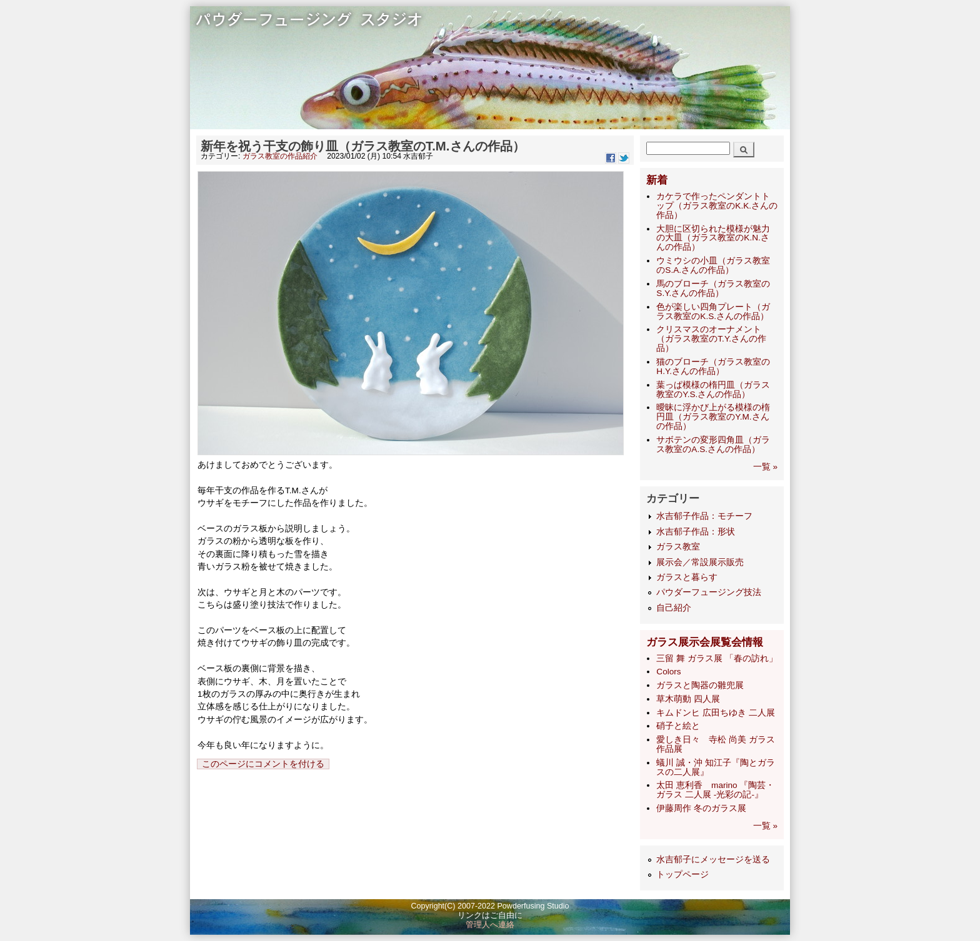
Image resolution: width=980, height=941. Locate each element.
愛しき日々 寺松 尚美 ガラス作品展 (715, 744)
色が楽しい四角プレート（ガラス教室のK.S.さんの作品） (713, 311)
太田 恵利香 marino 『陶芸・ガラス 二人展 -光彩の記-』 (715, 790)
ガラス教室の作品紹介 (280, 156)
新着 (657, 180)
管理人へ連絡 (490, 924)
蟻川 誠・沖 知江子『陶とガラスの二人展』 (715, 767)
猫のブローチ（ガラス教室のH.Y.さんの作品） (713, 366)
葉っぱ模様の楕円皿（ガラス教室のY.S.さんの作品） (713, 389)
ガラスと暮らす (687, 577)
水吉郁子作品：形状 (695, 531)
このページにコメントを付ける (263, 764)
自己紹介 (673, 608)
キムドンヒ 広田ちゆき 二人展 (715, 712)
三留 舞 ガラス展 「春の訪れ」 (716, 658)
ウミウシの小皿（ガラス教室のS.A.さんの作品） (713, 265)
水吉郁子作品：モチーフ (704, 516)
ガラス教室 (678, 546)
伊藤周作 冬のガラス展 (701, 808)
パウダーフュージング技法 (708, 592)
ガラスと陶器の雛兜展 (700, 685)
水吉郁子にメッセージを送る (713, 859)
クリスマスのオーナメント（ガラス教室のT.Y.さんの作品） (711, 339)
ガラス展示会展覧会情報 (704, 642)
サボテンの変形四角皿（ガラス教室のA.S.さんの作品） (713, 444)
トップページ (682, 874)
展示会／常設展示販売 (700, 562)
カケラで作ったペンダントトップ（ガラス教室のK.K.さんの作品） (717, 206)
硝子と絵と (678, 726)
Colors (668, 671)
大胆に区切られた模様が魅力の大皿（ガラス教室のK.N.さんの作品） (713, 238)
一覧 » (765, 466)
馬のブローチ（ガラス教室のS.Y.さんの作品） (713, 288)
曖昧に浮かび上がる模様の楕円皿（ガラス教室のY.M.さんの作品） (713, 417)
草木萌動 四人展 (688, 699)
